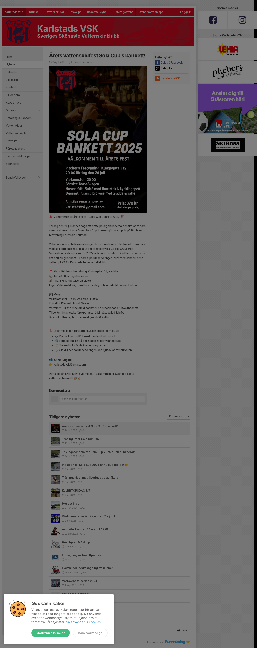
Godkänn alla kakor (51, 633)
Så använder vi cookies (83, 622)
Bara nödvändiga (90, 633)
